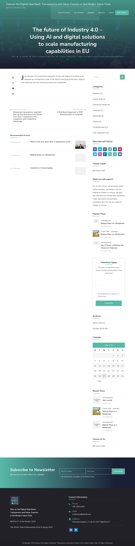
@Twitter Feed (99, 170)
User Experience (99, 133)
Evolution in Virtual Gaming (41, 168)
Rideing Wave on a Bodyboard (42, 155)
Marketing (97, 116)
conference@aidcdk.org (81, 514)
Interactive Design (100, 104)
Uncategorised (98, 127)
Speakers (91, 13)
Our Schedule (78, 13)
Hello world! (107, 400)
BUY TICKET (122, 13)
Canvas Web (98, 99)
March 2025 (97, 323)
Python (95, 121)
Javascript (96, 110)
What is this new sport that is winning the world (50, 142)
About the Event (64, 13)
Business (96, 93)
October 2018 (98, 328)
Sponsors (101, 13)
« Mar (99, 381)
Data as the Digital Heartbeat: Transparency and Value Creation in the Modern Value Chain (58, 4)
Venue (111, 13)
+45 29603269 (78, 506)
